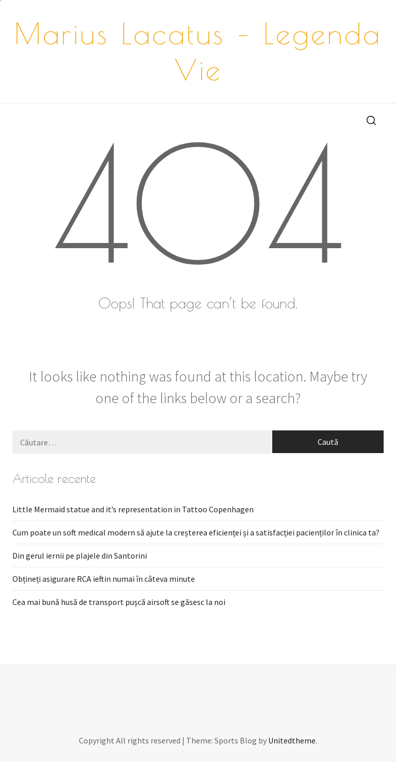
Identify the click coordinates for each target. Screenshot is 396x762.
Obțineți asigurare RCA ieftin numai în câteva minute (103, 579)
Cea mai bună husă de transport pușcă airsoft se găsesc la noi (118, 602)
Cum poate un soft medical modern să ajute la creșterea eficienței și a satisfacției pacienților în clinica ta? (196, 532)
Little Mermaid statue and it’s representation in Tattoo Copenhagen (133, 509)
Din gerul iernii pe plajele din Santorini (79, 555)
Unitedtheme (292, 740)
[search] (371, 120)
